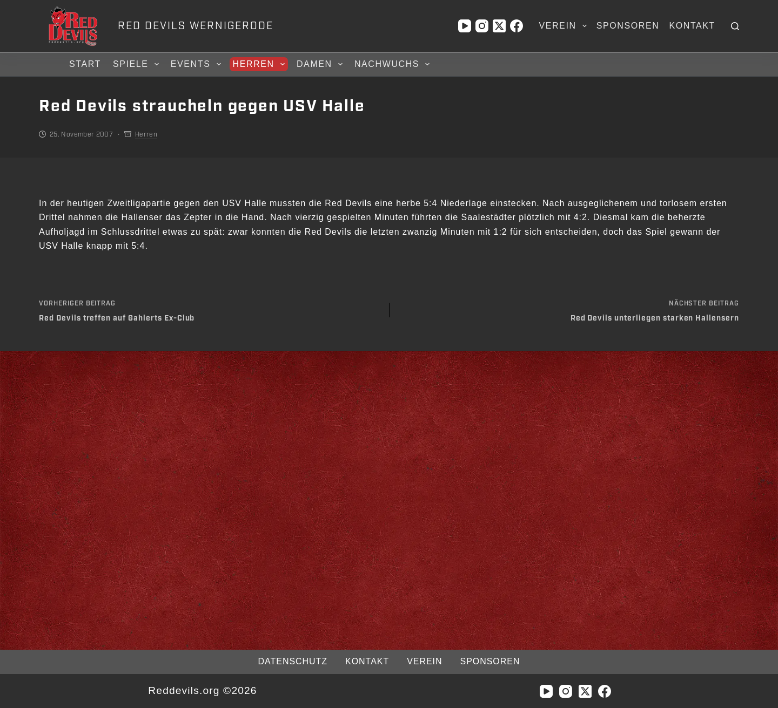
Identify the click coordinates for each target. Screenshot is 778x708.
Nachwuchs (393, 64)
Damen (321, 64)
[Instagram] (481, 25)
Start (85, 64)
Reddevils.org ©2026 (202, 690)
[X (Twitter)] (499, 25)
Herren (260, 64)
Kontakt (692, 25)
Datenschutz (292, 661)
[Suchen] (735, 26)
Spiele (137, 64)
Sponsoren (628, 25)
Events (197, 64)
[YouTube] (464, 25)
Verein (565, 25)
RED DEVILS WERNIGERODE (195, 25)
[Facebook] (516, 25)
